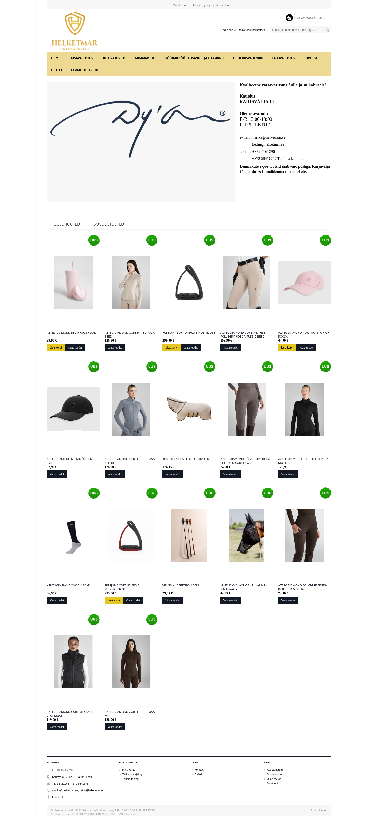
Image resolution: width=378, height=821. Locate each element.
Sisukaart (272, 783)
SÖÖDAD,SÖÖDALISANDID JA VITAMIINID (194, 58)
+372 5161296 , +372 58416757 (71, 783)
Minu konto (179, 5)
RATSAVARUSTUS (81, 58)
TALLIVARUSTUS (283, 58)
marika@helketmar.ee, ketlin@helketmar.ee (77, 790)
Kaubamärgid (275, 769)
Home (55, 58)
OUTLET (56, 70)
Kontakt (199, 769)
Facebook (58, 797)
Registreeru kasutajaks (251, 29)
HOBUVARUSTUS (114, 58)
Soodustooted (109, 224)
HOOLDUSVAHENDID (248, 58)
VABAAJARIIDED (145, 58)
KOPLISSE (311, 58)
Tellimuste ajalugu (200, 5)
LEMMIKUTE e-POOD (86, 70)
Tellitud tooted (224, 5)
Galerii (198, 774)
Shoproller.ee (318, 810)
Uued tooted (67, 224)
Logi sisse (227, 29)
